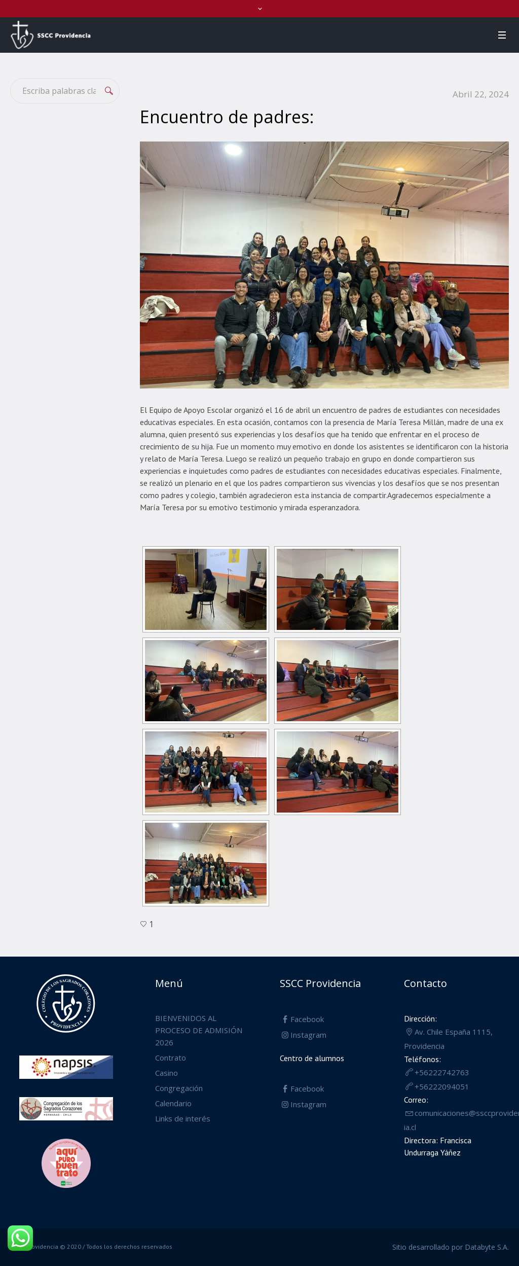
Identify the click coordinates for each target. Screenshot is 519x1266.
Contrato (170, 1057)
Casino (166, 1073)
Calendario (173, 1103)
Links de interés (182, 1118)
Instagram (308, 1035)
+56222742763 (442, 1072)
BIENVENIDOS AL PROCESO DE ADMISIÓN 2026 (198, 1030)
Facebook (307, 1019)
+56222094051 (442, 1086)
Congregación (179, 1088)
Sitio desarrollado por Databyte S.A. (450, 1247)
